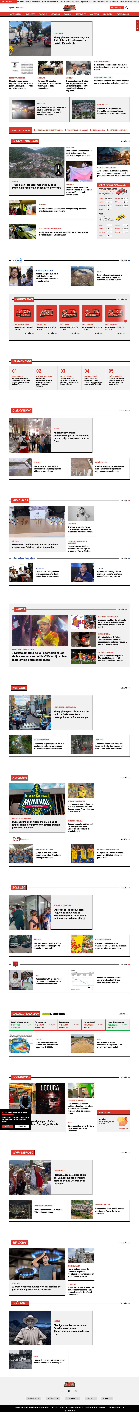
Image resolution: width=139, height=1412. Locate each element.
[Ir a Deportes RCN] (20, 838)
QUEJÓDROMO (16, 14)
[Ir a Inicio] (69, 8)
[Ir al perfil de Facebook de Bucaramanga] (62, 1389)
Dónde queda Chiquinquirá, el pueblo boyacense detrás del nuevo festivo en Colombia (44, 381)
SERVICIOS (94, 14)
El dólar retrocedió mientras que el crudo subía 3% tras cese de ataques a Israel (109, 979)
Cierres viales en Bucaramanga (49, 130)
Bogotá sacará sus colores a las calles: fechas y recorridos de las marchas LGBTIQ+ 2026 (93, 380)
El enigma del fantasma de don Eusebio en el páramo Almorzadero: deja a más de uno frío (71, 1328)
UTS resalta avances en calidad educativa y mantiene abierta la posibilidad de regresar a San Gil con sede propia (80, 1107)
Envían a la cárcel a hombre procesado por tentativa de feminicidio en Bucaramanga (80, 528)
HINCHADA (55, 14)
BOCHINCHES (81, 14)
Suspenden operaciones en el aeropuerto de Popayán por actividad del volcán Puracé (109, 276)
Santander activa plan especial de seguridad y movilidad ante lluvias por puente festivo (63, 208)
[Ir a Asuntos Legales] (24, 557)
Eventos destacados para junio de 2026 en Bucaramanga (48, 1210)
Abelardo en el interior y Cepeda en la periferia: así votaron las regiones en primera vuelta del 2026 (112, 623)
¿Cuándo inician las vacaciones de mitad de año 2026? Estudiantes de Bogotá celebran (69, 380)
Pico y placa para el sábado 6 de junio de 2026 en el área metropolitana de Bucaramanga (63, 233)
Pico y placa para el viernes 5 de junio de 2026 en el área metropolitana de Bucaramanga (71, 713)
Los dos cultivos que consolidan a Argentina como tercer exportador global (109, 1044)
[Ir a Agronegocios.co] (53, 1013)
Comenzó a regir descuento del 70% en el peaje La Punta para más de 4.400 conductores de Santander (49, 745)
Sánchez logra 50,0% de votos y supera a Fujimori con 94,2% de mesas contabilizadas (48, 980)
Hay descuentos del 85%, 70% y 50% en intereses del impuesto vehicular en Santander (47, 945)
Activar (7, 1126)
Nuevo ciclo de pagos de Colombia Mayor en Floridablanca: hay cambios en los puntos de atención (81, 1271)
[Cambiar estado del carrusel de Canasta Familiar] (15, 1)
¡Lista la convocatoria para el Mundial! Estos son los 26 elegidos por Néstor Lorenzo (110, 657)
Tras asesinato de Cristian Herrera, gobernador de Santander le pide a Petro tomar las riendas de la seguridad (77, 85)
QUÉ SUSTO (107, 14)
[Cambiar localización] (117, 7)
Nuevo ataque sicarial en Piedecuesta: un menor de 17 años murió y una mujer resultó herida (79, 190)
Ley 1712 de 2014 (69, 1409)
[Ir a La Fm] (17, 260)
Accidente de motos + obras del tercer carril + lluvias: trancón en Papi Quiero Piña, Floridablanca (109, 745)
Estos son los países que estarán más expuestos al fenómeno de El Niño (47, 1044)
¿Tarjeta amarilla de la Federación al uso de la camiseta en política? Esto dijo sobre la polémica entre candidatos (39, 655)
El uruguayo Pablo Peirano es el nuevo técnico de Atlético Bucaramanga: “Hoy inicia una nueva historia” (81, 807)
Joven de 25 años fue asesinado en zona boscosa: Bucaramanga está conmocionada (50, 84)
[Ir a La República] (15, 964)
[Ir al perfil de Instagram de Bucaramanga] (76, 1389)
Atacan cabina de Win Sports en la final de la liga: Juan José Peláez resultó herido (116, 380)
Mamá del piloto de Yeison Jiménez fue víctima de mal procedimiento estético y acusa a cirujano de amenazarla (112, 640)
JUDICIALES (30, 14)
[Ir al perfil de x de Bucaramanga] (69, 1389)
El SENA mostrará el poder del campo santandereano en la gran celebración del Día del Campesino (81, 1289)
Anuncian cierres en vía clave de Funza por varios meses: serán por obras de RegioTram (21, 380)
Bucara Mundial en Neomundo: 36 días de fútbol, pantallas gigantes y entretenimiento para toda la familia (36, 824)
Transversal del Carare (77, 130)
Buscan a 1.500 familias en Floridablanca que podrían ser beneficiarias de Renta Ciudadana (111, 110)
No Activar (22, 1126)
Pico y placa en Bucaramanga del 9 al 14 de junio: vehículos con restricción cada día (71, 40)
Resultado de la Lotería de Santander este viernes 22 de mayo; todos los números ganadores (110, 945)
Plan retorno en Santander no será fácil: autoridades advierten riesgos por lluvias (79, 152)
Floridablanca (98, 130)
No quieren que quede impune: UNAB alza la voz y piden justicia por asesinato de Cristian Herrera (21, 84)
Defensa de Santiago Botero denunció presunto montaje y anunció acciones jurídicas (109, 573)
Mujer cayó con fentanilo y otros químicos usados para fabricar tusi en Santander (35, 545)
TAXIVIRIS (43, 14)
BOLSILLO (68, 14)
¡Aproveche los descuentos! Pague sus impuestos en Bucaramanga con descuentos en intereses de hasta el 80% (70, 913)
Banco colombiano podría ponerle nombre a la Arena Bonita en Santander (109, 1210)
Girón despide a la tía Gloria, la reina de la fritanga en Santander (81, 1127)
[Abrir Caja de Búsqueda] (126, 7)
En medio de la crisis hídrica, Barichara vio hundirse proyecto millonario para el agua (47, 468)
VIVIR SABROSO (123, 14)
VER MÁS (29, 333)
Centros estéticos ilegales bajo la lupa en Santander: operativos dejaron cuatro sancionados (109, 468)
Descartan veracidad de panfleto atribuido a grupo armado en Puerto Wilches (79, 548)
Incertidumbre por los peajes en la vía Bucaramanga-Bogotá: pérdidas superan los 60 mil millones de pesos (51, 110)
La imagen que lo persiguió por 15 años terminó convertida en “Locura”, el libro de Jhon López (35, 1123)
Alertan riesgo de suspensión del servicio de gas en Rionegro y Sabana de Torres (36, 1287)
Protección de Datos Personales (95, 1406)
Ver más (125, 141)
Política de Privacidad (57, 1406)
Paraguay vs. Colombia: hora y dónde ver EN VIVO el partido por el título (110, 854)
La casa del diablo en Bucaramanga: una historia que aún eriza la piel (49, 1360)
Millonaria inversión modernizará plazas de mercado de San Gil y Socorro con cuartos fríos (71, 436)
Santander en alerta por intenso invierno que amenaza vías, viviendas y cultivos (111, 81)
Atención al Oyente (75, 1406)
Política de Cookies (115, 1406)
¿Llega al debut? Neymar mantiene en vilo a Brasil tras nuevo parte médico (48, 854)
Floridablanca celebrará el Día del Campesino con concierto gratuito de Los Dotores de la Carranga (70, 1178)
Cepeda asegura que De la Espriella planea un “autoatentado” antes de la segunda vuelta (47, 276)
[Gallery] (69, 319)
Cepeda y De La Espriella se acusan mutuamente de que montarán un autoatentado (47, 573)
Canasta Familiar (7, 2)
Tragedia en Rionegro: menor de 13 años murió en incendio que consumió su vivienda (36, 186)
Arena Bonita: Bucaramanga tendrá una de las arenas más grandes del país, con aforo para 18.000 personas (113, 172)
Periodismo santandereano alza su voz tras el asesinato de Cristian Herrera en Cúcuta (111, 67)
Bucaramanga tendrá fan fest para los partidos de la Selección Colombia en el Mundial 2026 (80, 827)
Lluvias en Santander (118, 130)
